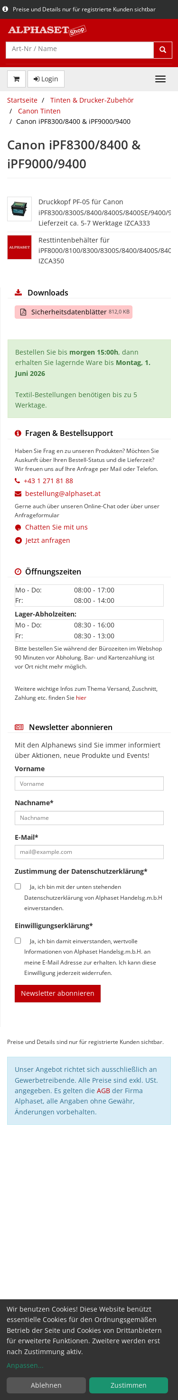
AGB (103, 1090)
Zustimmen (129, 1385)
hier (81, 697)
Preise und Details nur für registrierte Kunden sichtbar (79, 9)
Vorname (30, 768)
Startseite (22, 100)
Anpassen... (25, 1365)
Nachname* (34, 802)
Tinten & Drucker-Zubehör (92, 100)
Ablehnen (46, 1385)
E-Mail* (26, 837)
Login (46, 78)
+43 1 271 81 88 (48, 480)
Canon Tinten (39, 110)
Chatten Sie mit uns (56, 526)
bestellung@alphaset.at (63, 493)
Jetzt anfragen (42, 540)
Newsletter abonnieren (57, 993)
